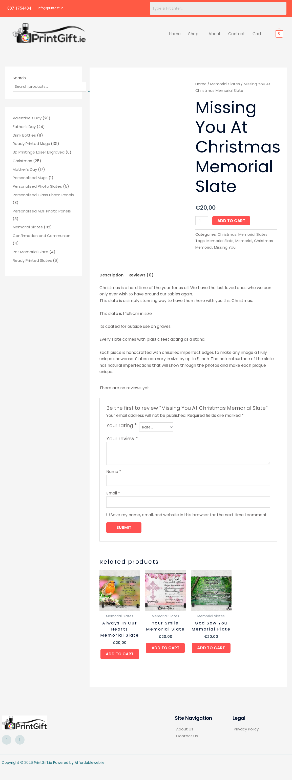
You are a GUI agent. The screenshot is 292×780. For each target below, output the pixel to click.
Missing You (225, 247)
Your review (122, 439)
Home (175, 34)
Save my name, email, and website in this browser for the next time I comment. (189, 517)
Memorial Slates (225, 83)
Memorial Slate (220, 240)
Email (113, 494)
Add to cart (232, 221)
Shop (193, 34)
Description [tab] (111, 275)
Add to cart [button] (120, 659)
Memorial (243, 240)
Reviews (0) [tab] (141, 275)
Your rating (121, 425)
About (214, 34)
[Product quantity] (202, 220)
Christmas (227, 234)
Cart (257, 34)
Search (19, 77)
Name (113, 472)
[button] (194, 34)
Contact (236, 34)
